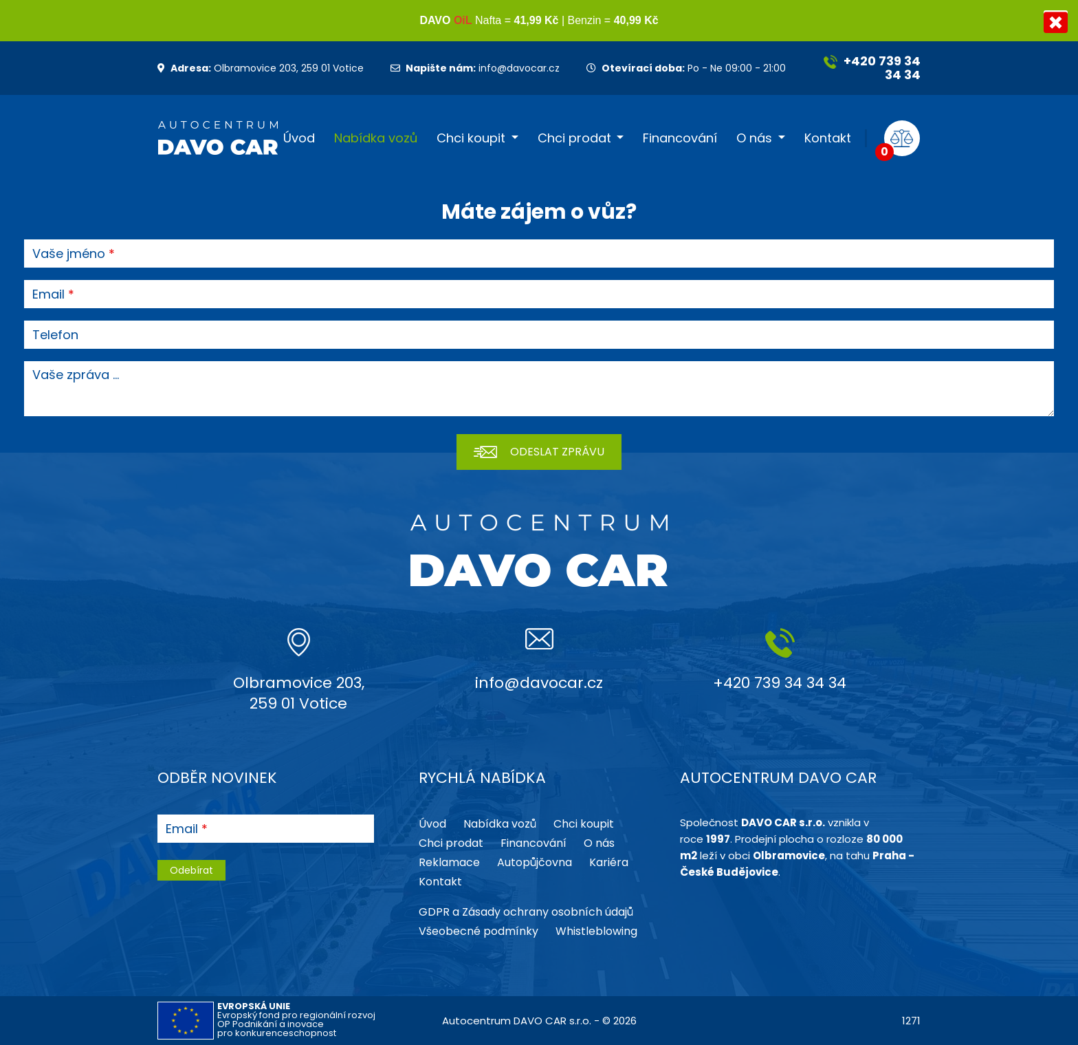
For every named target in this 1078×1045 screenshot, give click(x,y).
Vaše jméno (68, 254)
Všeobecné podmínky (478, 931)
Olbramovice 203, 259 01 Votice (260, 68)
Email (48, 294)
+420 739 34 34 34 (872, 67)
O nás (754, 138)
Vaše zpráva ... (75, 375)
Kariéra (608, 862)
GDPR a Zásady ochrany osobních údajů (526, 912)
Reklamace (449, 862)
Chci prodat (574, 138)
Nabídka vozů (375, 138)
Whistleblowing (596, 931)
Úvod (299, 138)
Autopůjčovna (534, 862)
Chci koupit (471, 138)
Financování (680, 138)
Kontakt (827, 138)
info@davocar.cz (475, 68)
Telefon (55, 335)
